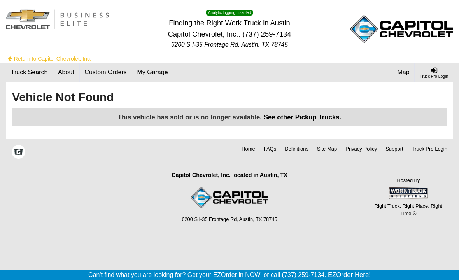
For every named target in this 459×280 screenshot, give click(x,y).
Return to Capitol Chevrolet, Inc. (49, 59)
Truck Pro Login (429, 149)
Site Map (327, 149)
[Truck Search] (29, 72)
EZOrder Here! (349, 274)
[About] (66, 72)
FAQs (270, 149)
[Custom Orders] (106, 72)
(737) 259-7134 (266, 34)
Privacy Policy (361, 149)
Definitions (296, 149)
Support (394, 149)
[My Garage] (152, 72)
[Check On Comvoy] (18, 152)
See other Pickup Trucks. (303, 117)
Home (248, 149)
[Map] (403, 72)
